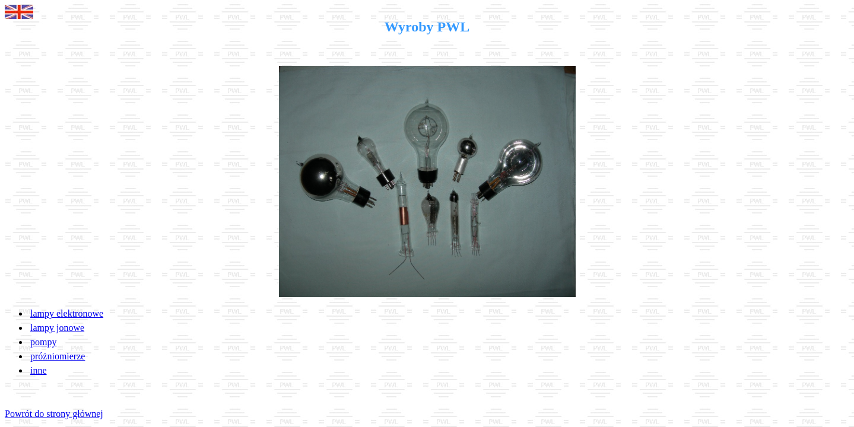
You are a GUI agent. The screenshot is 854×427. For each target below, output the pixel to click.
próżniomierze (57, 356)
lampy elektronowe (66, 313)
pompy (43, 342)
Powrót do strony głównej (54, 414)
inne (38, 370)
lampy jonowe (57, 328)
